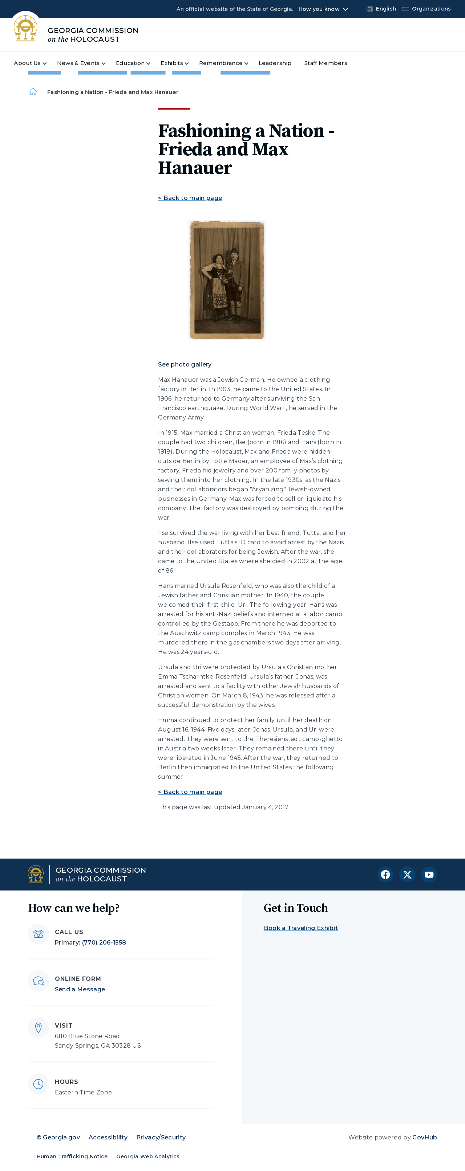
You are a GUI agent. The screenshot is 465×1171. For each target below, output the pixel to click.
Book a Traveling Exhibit (301, 928)
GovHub (424, 1137)
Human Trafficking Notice (72, 1156)
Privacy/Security (161, 1137)
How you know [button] (319, 9)
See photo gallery (184, 364)
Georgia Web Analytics (147, 1156)
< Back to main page (190, 198)
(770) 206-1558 (104, 942)
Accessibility (108, 1137)
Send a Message (80, 989)
